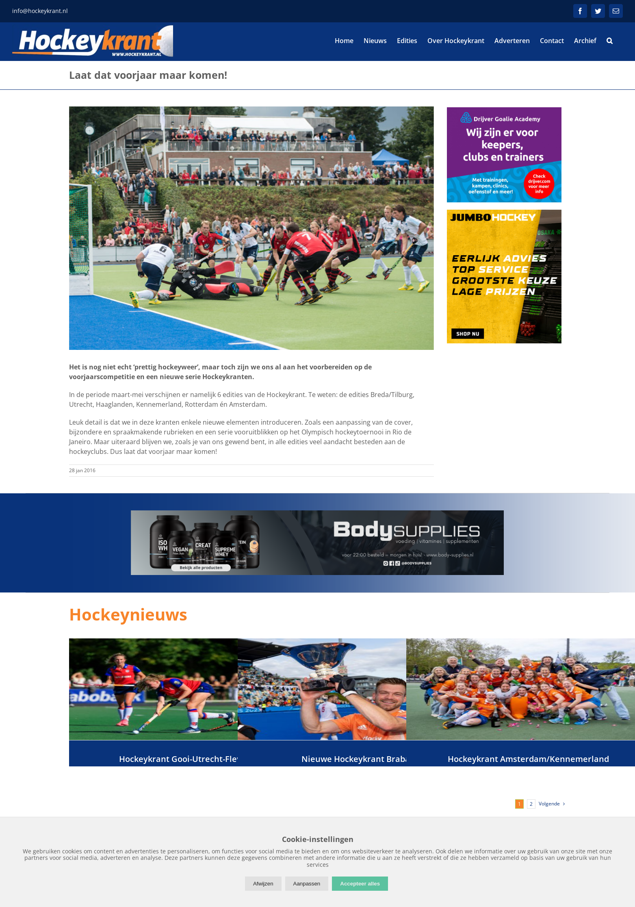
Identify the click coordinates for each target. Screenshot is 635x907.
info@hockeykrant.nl (40, 11)
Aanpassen (307, 884)
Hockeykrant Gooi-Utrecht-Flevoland (191, 758)
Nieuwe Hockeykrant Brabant (359, 758)
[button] (610, 40)
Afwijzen (263, 884)
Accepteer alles (360, 884)
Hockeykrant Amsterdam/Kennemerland (528, 758)
